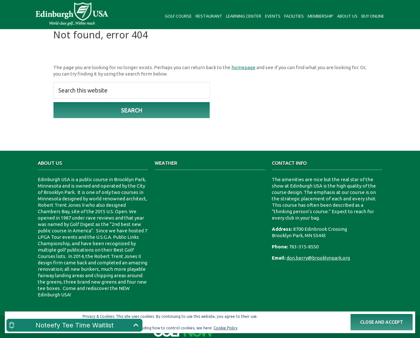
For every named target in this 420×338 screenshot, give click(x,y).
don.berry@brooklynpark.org (318, 258)
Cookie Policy (226, 328)
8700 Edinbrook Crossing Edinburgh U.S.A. (210, 200)
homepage (243, 67)
